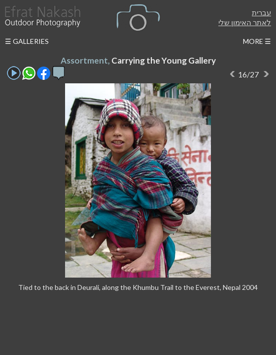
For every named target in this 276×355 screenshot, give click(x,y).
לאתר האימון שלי (244, 22)
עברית (261, 12)
